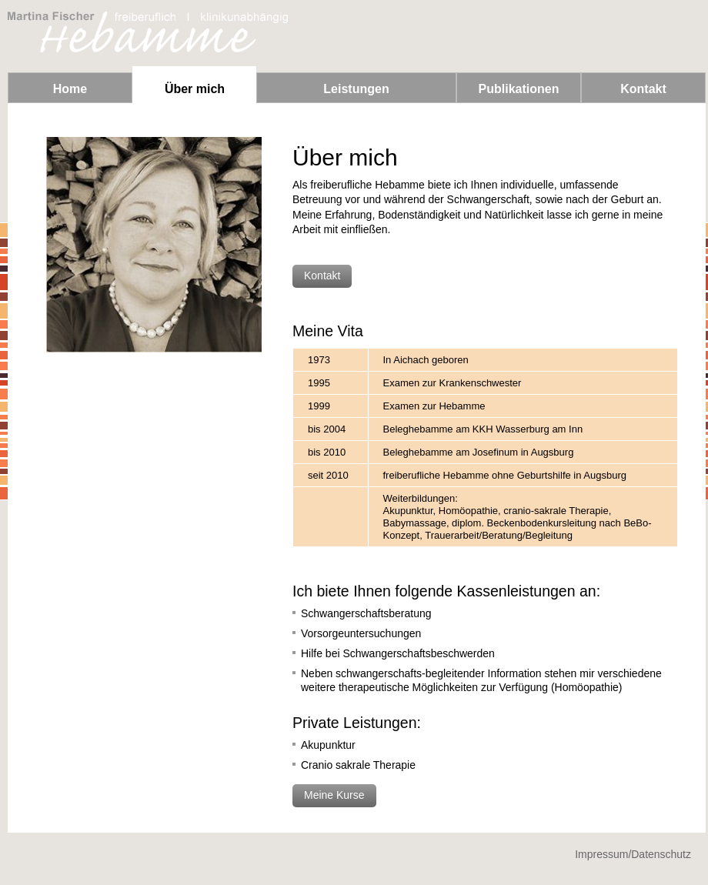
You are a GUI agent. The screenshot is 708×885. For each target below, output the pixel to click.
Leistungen (356, 88)
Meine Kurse (334, 795)
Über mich (195, 88)
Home (70, 88)
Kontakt (643, 88)
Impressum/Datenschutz (633, 854)
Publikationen (519, 88)
